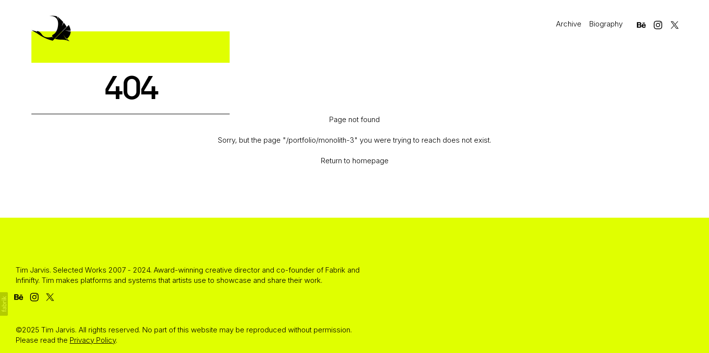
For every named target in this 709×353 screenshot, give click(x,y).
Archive (568, 23)
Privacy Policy (93, 340)
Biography (606, 23)
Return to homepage (355, 160)
